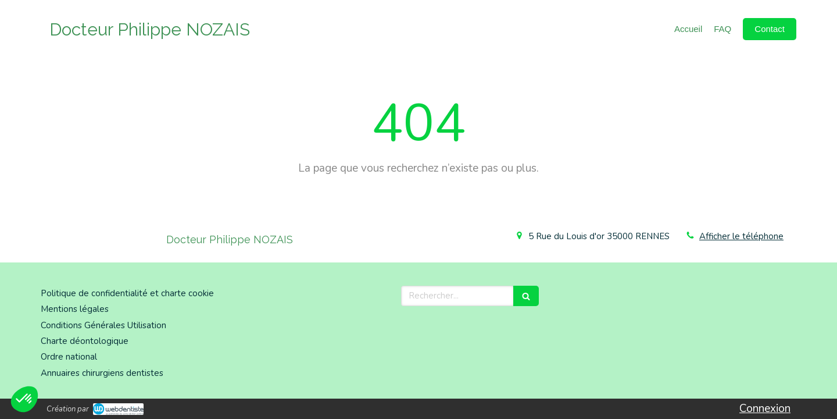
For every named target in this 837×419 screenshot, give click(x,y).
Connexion (765, 408)
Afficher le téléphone (741, 236)
